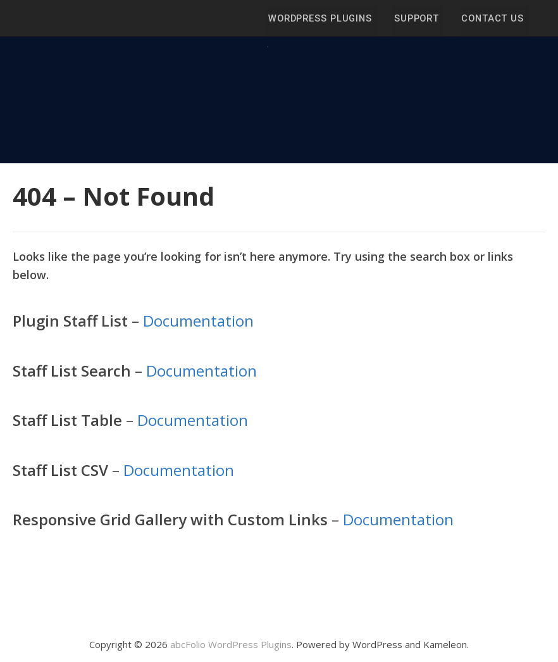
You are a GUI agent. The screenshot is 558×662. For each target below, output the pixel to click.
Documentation (198, 320)
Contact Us (492, 18)
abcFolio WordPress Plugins (231, 644)
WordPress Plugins (323, 18)
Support (417, 18)
